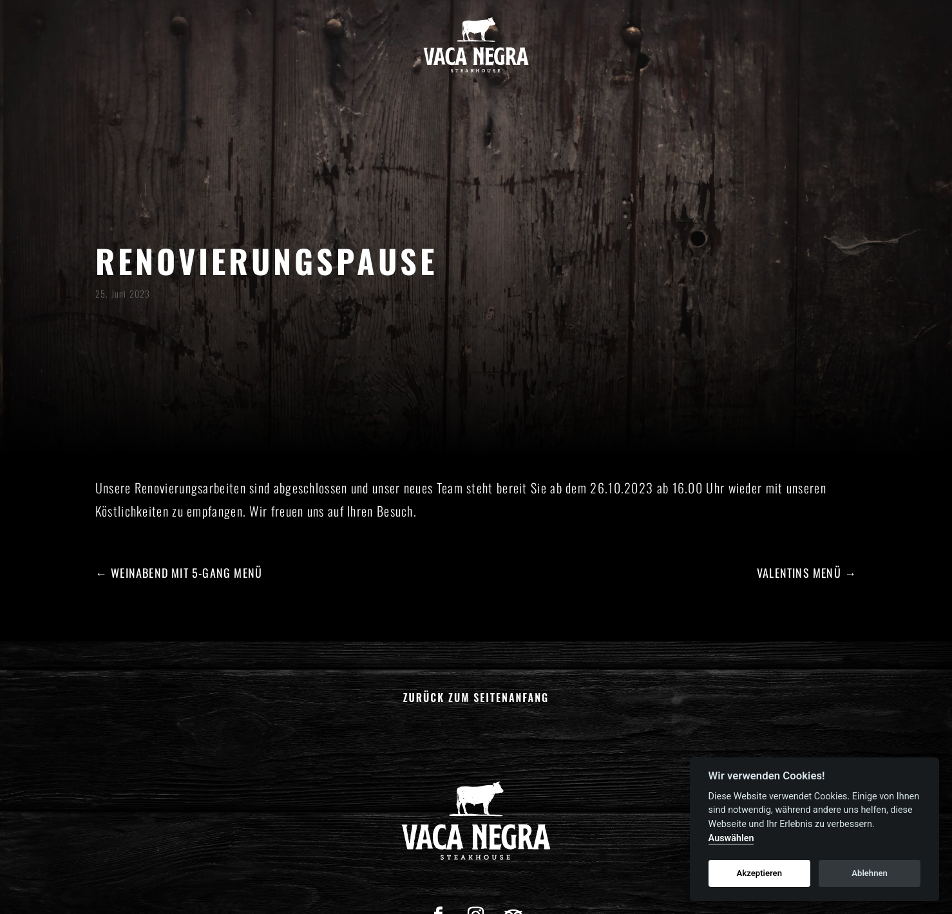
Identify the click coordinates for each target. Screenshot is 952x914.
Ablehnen (870, 873)
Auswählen (731, 838)
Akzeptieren (759, 873)
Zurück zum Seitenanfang (476, 697)
